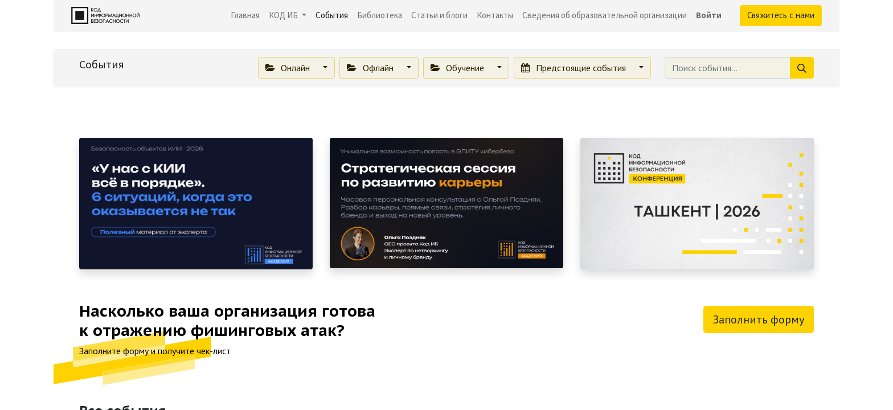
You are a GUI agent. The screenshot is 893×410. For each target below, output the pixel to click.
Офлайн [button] (371, 67)
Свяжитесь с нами (780, 15)
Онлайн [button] (288, 67)
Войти (709, 15)
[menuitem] (245, 16)
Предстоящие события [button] (574, 67)
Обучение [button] (458, 67)
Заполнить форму (758, 319)
